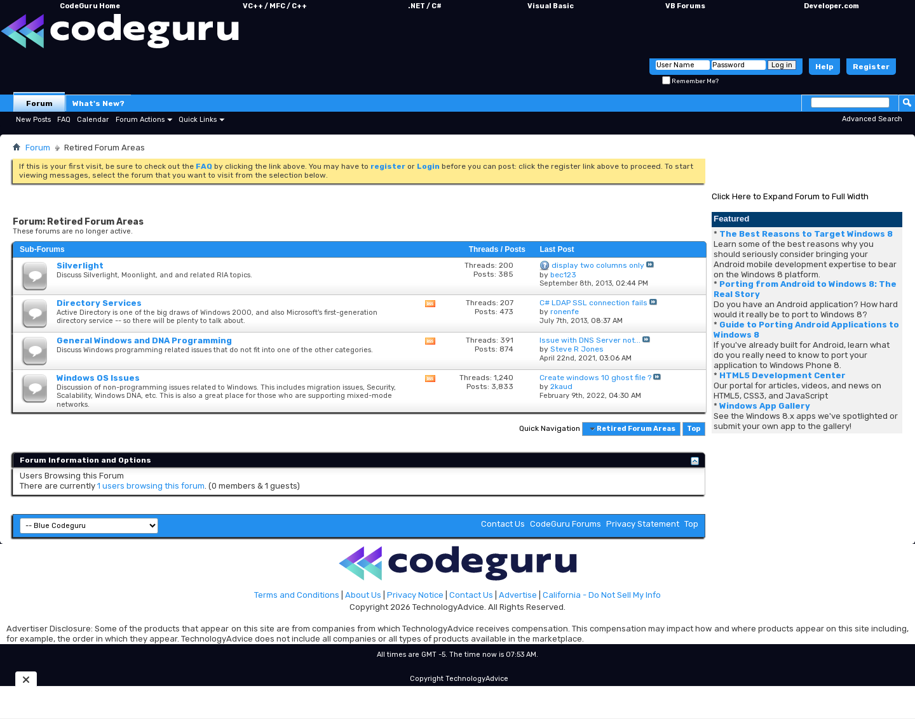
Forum (39, 103)
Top (693, 429)
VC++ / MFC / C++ (275, 6)
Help (824, 66)
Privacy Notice (415, 595)
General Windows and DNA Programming (144, 340)
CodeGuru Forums (565, 524)
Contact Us (503, 524)
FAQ (64, 119)
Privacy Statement (642, 524)
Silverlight (80, 265)
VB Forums (685, 6)
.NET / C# (425, 6)
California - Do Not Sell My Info (602, 595)
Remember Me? (690, 81)
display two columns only (598, 265)
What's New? (98, 103)
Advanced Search (872, 119)
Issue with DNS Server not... (589, 340)
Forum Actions (140, 119)
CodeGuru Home (90, 6)
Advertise (518, 595)
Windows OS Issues (98, 378)
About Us (363, 595)
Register (871, 66)
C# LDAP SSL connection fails (593, 302)
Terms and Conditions (296, 595)
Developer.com (831, 6)
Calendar (93, 119)
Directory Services (99, 303)
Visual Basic (550, 6)
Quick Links (198, 119)
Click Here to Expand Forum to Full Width (790, 196)
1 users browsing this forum (151, 486)
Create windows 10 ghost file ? (595, 377)
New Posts (33, 119)
